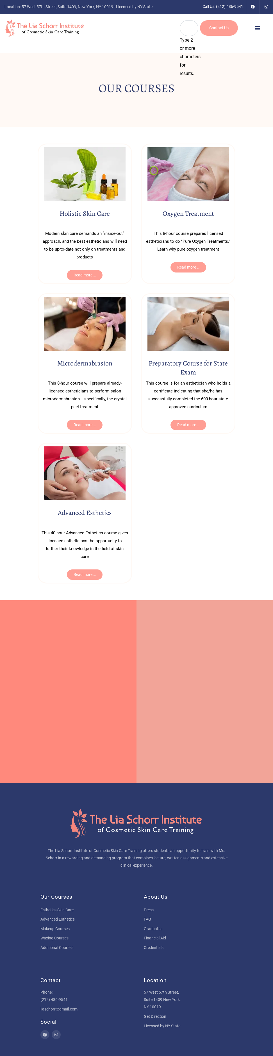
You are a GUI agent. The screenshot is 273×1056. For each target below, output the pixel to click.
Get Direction (155, 1016)
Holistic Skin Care (85, 213)
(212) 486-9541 (229, 6)
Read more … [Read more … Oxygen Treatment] (188, 267)
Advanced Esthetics (85, 512)
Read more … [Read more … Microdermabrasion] (85, 425)
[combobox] (189, 28)
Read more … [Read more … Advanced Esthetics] (85, 574)
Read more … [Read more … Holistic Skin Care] (85, 275)
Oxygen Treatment (188, 213)
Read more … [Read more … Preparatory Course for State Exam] (188, 425)
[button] (257, 28)
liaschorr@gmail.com (59, 1009)
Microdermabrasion (84, 363)
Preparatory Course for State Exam (188, 368)
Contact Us (219, 28)
